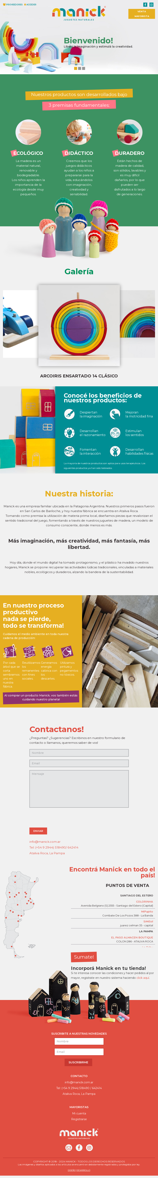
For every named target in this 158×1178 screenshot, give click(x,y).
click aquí (143, 980)
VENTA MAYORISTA (142, 14)
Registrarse (79, 1121)
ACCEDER (31, 4)
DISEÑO (72, 1172)
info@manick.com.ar (44, 844)
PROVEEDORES (14, 4)
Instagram (89, 1150)
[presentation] (59, 820)
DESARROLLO (83, 1172)
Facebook (79, 1150)
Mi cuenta (79, 1116)
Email (69, 1150)
